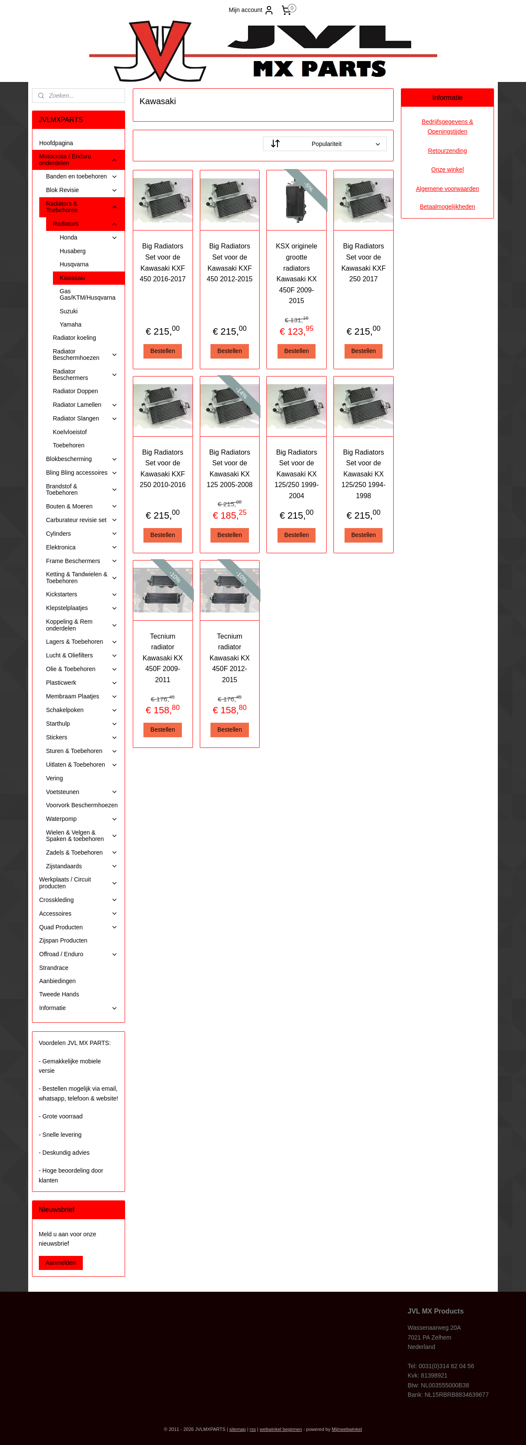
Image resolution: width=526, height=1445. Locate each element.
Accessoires (78, 913)
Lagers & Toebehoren (82, 641)
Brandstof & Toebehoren (82, 489)
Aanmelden (61, 1262)
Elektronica (82, 547)
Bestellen (162, 350)
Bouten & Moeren (82, 506)
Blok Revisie (82, 190)
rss (253, 1429)
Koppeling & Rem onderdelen (82, 624)
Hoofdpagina (56, 143)
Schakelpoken (82, 710)
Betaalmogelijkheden (447, 206)
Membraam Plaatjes (82, 696)
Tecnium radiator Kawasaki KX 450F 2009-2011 (163, 658)
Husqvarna (74, 264)
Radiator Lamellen (85, 405)
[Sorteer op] (324, 144)
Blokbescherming (82, 459)
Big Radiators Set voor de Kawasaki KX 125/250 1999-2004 (297, 474)
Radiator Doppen (75, 391)
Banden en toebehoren (82, 176)
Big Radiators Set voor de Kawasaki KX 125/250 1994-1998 (364, 474)
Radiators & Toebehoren (82, 206)
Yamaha (71, 324)
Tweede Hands (59, 994)
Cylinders (82, 533)
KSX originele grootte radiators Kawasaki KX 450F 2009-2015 (296, 273)
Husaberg (73, 251)
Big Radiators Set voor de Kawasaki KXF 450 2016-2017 (163, 262)
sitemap (237, 1429)
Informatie (78, 1008)
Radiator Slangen (85, 418)
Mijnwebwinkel (347, 1429)
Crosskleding (78, 900)
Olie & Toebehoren (82, 669)
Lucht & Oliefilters (82, 655)
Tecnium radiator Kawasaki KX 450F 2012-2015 (229, 658)
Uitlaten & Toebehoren (82, 764)
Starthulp (82, 723)
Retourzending (447, 150)
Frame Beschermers (82, 561)
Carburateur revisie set (82, 520)
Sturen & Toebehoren (82, 751)
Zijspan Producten (63, 940)
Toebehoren (69, 445)
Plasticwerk (82, 682)
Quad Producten (78, 927)
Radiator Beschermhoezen (85, 354)
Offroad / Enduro (78, 954)
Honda (89, 237)
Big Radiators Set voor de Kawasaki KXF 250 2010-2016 (163, 469)
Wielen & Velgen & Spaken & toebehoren (82, 835)
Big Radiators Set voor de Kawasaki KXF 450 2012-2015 (230, 262)
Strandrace (53, 967)
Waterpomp (82, 819)
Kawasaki (72, 277)
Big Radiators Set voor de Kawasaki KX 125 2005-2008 (230, 469)
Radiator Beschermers (85, 374)
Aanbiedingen (57, 981)
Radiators (85, 224)
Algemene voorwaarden (447, 188)
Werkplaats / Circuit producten (78, 882)
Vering (54, 778)
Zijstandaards (82, 866)
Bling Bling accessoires (82, 472)
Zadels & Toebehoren (82, 852)
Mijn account (252, 10)
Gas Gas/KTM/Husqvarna (88, 294)
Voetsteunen (82, 792)
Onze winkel (447, 169)
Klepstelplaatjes (82, 608)
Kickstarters (82, 594)
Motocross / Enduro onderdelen (78, 159)
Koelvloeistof (70, 432)
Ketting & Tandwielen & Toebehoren (82, 577)
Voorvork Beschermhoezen (82, 805)
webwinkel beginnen (281, 1429)
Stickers (82, 737)
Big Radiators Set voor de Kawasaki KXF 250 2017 (363, 262)
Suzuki (69, 311)
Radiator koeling (74, 337)
